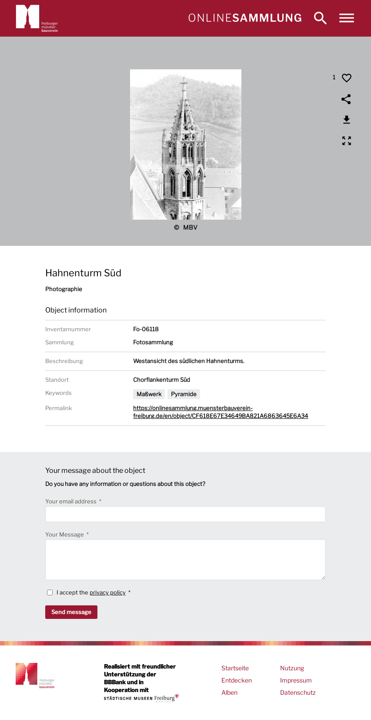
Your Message (65, 534)
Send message (71, 611)
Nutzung (292, 668)
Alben (229, 692)
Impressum (296, 680)
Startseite (235, 668)
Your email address (71, 501)
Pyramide (184, 394)
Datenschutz (298, 692)
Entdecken (236, 680)
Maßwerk (149, 394)
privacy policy (108, 592)
